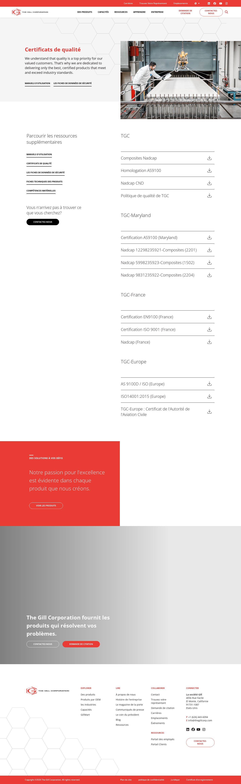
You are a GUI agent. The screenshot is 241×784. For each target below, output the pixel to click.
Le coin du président (127, 714)
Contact (155, 694)
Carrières (128, 3)
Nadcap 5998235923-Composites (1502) (157, 262)
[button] (226, 12)
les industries (88, 704)
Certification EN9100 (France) (147, 316)
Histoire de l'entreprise (129, 699)
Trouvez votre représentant (153, 3)
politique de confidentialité (151, 779)
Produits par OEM (91, 699)
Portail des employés (162, 739)
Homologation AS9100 (141, 170)
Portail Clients (159, 744)
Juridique (175, 779)
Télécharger (209, 158)
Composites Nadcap (139, 158)
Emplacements (181, 3)
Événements (158, 723)
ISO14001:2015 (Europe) (143, 396)
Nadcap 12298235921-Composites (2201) (159, 250)
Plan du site (126, 779)
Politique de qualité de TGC (145, 195)
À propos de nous (126, 694)
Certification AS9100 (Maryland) (149, 237)
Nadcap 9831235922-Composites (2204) (157, 275)
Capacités (86, 709)
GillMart (85, 714)
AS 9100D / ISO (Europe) (142, 384)
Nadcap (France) (135, 342)
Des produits (88, 694)
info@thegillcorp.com (200, 720)
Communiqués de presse (130, 709)
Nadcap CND (132, 183)
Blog (118, 719)
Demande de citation (163, 708)
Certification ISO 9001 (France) (148, 329)
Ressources (122, 724)
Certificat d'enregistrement (199, 779)
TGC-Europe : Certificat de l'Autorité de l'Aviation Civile (155, 411)
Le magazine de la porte (129, 704)
